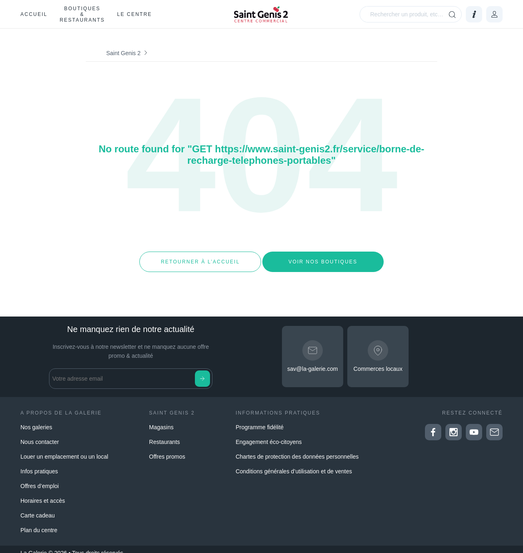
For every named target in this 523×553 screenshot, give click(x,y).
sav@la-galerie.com (312, 362)
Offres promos (167, 449)
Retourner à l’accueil (200, 258)
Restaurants (164, 434)
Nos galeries (36, 420)
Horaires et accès (42, 493)
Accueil (33, 14)
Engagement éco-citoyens (269, 434)
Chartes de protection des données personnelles (297, 449)
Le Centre (134, 14)
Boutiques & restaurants (82, 14)
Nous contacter (39, 434)
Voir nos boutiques (323, 258)
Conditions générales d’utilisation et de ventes (294, 464)
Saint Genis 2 (123, 53)
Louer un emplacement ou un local (64, 449)
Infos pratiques (39, 464)
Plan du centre (38, 523)
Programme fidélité (260, 420)
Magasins (161, 420)
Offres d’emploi (39, 478)
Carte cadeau (37, 508)
